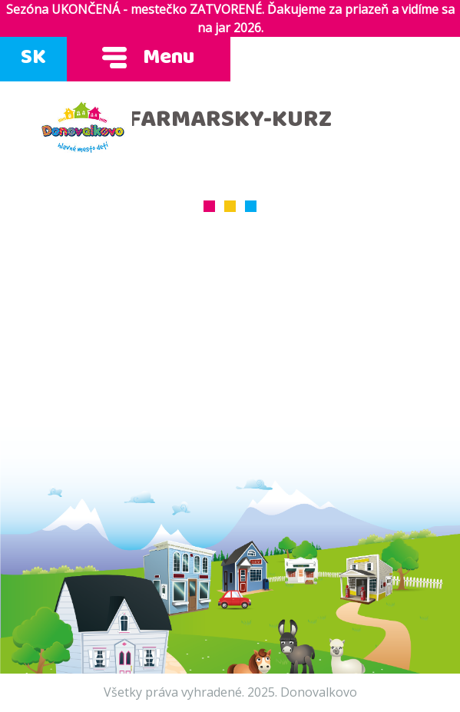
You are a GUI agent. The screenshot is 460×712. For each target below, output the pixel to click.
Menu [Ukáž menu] (148, 59)
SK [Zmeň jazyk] (33, 59)
